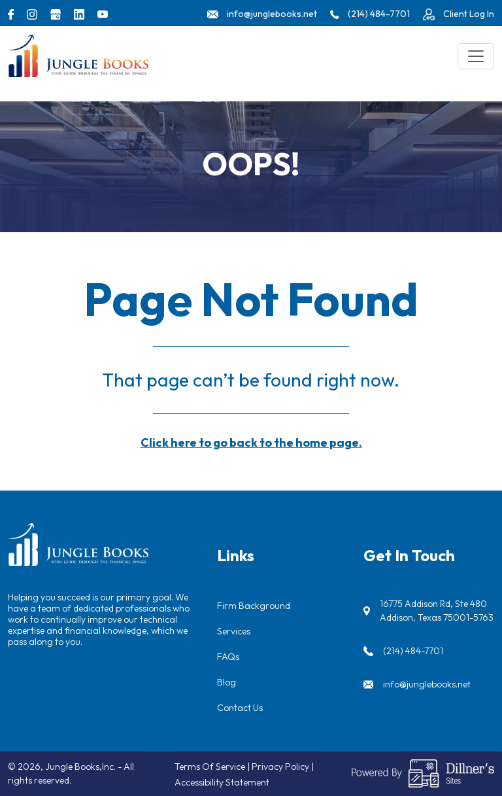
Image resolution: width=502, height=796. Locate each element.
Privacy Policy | (283, 766)
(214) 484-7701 (413, 651)
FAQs (228, 657)
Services (233, 631)
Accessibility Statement (222, 782)
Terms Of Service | (213, 766)
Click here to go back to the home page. (251, 442)
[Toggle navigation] (476, 56)
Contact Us (240, 708)
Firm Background (253, 606)
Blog (226, 682)
